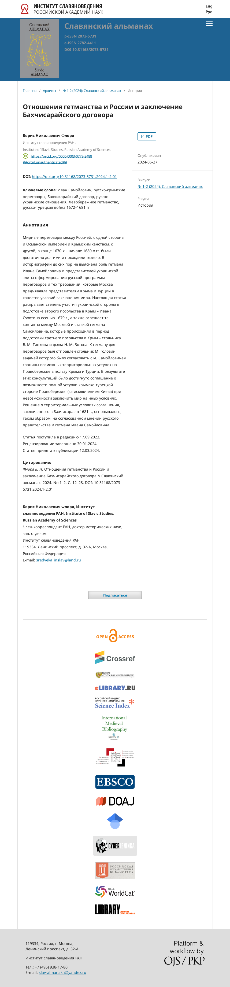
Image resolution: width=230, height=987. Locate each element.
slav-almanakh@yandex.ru (62, 972)
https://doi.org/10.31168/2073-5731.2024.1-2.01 (74, 176)
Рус (209, 12)
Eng (209, 6)
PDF (149, 136)
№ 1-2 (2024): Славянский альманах (91, 90)
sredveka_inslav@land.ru (58, 560)
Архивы (49, 90)
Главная (29, 90)
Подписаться (115, 595)
